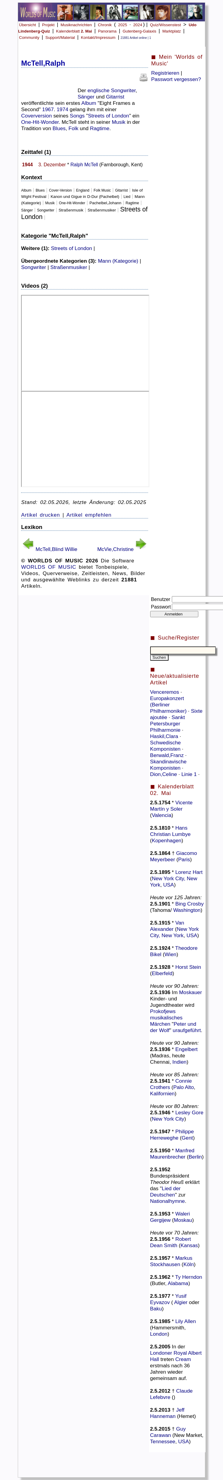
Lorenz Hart (189, 872)
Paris (184, 859)
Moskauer (190, 992)
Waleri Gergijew (170, 1217)
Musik (118, 122)
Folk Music (102, 190)
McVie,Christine (115, 549)
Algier (180, 1302)
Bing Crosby (189, 904)
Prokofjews (163, 1011)
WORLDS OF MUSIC (48, 567)
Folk (74, 128)
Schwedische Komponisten (166, 746)
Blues (59, 128)
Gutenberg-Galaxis (139, 31)
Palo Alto (183, 1087)
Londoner (161, 1353)
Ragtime (100, 128)
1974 (62, 109)
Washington (187, 910)
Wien (170, 954)
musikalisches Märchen (166, 1021)
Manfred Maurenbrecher (172, 1153)
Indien (179, 1062)
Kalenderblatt (74, 31)
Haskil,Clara (165, 736)
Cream (183, 1359)
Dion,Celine (164, 774)
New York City (168, 1119)
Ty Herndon (188, 1277)
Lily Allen (185, 1321)
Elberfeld (162, 973)
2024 (137, 25)
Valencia (161, 815)
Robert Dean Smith (170, 1242)
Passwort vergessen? (176, 79)
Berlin (195, 1157)
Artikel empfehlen (89, 515)
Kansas (189, 1245)
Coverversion (36, 116)
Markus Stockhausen (171, 1261)
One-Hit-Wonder (40, 122)
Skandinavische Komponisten (168, 765)
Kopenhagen (166, 840)
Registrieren (165, 73)
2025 (122, 25)
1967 (48, 109)
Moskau (183, 1220)
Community (29, 37)
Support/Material (60, 37)
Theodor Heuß (167, 1182)
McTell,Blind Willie (56, 549)
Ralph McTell (84, 164)
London (159, 1334)
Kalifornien (162, 1093)
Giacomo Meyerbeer (173, 856)
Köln (188, 1264)
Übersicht (27, 25)
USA (168, 885)
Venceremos (165, 692)
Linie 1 (189, 774)
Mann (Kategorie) (118, 261)
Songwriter (123, 90)
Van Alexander (167, 926)
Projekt (48, 25)
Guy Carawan (168, 1432)
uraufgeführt (187, 1030)
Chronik (105, 25)
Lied (126, 197)
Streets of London (108, 116)
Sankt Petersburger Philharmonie (167, 723)
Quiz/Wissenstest (165, 25)
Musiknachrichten (76, 25)
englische (99, 90)
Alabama (178, 1283)
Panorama (107, 31)
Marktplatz (171, 31)
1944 (27, 164)
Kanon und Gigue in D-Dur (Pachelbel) (85, 196)
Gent (187, 1138)
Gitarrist (115, 97)
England (82, 190)
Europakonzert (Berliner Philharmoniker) (169, 704)
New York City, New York (174, 932)
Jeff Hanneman (167, 1413)
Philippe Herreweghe (172, 1134)
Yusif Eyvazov (168, 1299)
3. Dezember (52, 164)
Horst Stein (188, 967)
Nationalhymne (167, 1201)
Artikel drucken (40, 515)
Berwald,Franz (167, 755)
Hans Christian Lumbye (170, 831)
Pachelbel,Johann (105, 203)
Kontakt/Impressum (98, 37)
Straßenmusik (71, 210)
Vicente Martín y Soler (171, 805)
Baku (156, 1309)
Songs (77, 116)
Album (88, 103)
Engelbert (186, 1049)
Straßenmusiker (102, 210)
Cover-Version (60, 190)
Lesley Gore (189, 1112)
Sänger (86, 97)
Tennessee (162, 1441)
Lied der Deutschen (165, 1191)
